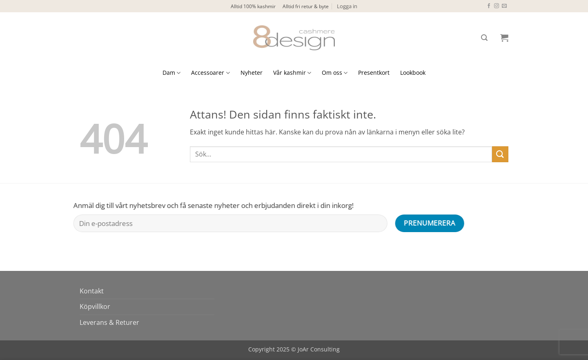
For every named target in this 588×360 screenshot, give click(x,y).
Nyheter (252, 72)
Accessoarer (210, 73)
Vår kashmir (292, 73)
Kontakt (92, 290)
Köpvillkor (95, 306)
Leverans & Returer (109, 322)
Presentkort (374, 72)
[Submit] (500, 154)
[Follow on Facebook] (488, 6)
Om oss (334, 73)
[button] (347, 6)
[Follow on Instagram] (496, 6)
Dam (171, 73)
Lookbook (412, 72)
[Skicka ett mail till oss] (504, 6)
